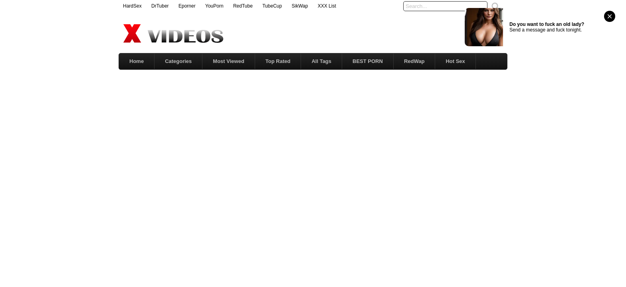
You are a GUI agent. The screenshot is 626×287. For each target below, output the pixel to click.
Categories (178, 61)
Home (136, 61)
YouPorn (214, 6)
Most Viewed (228, 61)
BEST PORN (368, 61)
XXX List (327, 6)
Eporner (187, 6)
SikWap (299, 6)
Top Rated (278, 61)
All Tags (321, 61)
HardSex (132, 6)
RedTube (243, 6)
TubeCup (272, 6)
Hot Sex (455, 61)
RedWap (414, 61)
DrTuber (160, 6)
